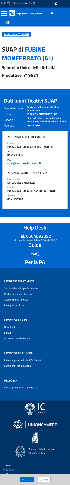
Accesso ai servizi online (17, 338)
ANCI (32, 3)
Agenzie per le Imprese (16, 299)
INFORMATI (27, 479)
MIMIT (5, 3)
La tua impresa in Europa (17, 366)
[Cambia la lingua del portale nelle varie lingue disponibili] (8, 22)
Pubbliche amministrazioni (18, 294)
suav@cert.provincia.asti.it (24, 163)
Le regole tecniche (14, 305)
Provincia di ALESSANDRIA (16, 34)
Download (9, 327)
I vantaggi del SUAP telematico (20, 387)
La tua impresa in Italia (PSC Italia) (22, 360)
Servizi (7, 333)
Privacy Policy (8, 469)
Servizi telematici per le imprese (21, 288)
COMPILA (44, 479)
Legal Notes (7, 465)
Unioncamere (19, 3)
